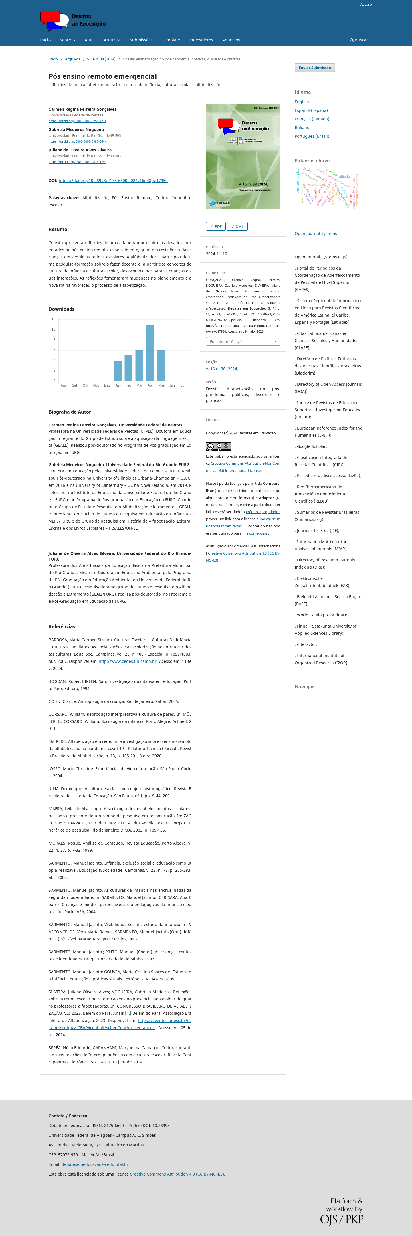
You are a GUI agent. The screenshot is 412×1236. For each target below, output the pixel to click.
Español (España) (311, 110)
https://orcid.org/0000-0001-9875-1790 (77, 162)
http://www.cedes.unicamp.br (128, 661)
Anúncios (231, 40)
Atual (90, 40)
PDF (218, 226)
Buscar (359, 40)
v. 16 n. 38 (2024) (101, 59)
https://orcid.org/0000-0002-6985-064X (77, 141)
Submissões (141, 40)
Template (171, 40)
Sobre (66, 40)
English (302, 101)
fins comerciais (255, 533)
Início (45, 40)
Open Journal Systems (316, 233)
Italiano (302, 127)
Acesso (366, 4)
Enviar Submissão (315, 67)
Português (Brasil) (312, 136)
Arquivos (112, 40)
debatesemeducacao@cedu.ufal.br (95, 1164)
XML (239, 226)
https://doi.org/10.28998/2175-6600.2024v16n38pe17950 (113, 180)
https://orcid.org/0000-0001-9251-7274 (77, 121)
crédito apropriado (263, 511)
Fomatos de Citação (227, 341)
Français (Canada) (312, 119)
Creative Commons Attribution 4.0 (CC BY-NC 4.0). (178, 1174)
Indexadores (201, 40)
